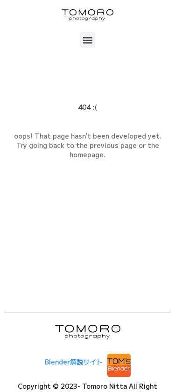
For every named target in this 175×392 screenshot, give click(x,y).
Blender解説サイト (74, 361)
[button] (87, 40)
